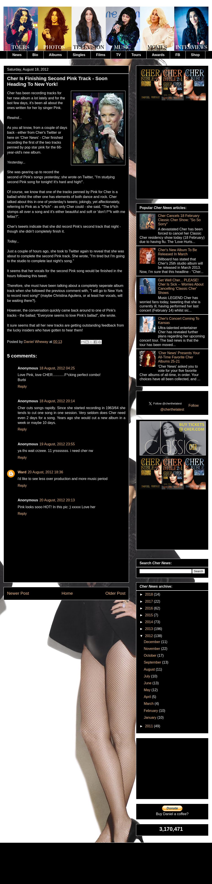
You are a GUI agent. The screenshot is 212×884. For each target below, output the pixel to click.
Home (67, 593)
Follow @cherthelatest (179, 407)
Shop (195, 55)
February (151, 711)
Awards (158, 55)
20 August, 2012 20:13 (57, 500)
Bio (35, 55)
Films (100, 55)
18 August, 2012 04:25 (57, 368)
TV (118, 55)
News (17, 55)
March (149, 703)
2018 (149, 594)
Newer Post (18, 593)
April (148, 697)
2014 (149, 622)
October (150, 655)
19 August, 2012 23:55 (57, 444)
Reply (22, 386)
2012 (149, 636)
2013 (149, 629)
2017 (149, 601)
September (153, 662)
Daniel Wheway (36, 342)
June (148, 683)
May (147, 690)
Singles (79, 55)
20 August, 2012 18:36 (45, 472)
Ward (22, 472)
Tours (136, 55)
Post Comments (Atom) (77, 610)
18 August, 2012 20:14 (57, 401)
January (150, 717)
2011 (149, 726)
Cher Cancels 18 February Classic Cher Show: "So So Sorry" (179, 220)
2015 (149, 615)
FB (177, 55)
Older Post (115, 593)
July (147, 676)
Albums (55, 55)
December (152, 642)
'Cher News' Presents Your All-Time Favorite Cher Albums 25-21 (179, 357)
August (150, 669)
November (152, 649)
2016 (149, 608)
